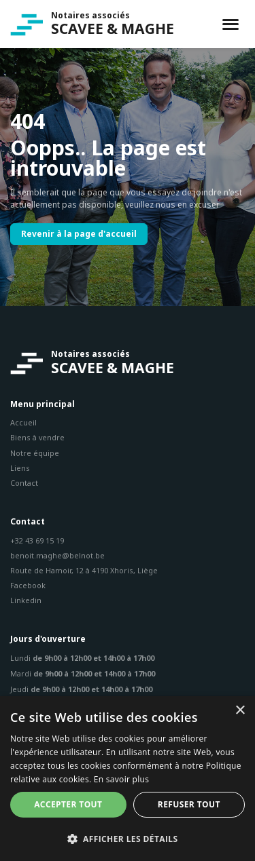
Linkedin (25, 600)
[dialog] (127, 778)
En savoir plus (121, 779)
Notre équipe (34, 453)
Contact (24, 483)
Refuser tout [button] (189, 804)
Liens (20, 468)
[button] (127, 838)
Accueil (23, 422)
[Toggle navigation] (230, 24)
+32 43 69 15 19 (37, 540)
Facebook (28, 585)
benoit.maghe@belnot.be (57, 555)
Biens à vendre (37, 437)
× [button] (240, 711)
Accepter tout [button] (68, 804)
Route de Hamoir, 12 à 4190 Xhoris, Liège (84, 570)
